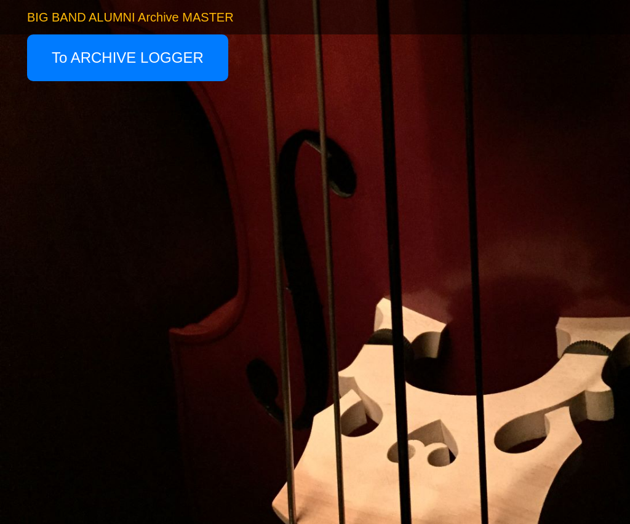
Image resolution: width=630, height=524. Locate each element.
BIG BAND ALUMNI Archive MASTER (130, 17)
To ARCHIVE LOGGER (128, 57)
